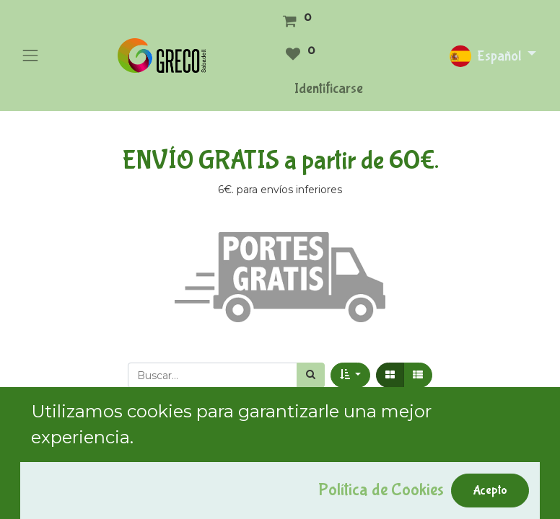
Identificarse (328, 88)
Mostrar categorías (79, 443)
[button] (350, 375)
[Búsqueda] (311, 375)
